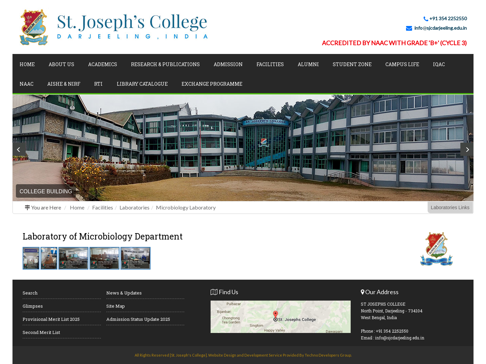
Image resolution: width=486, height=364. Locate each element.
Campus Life (402, 64)
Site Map (115, 306)
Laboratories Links (450, 207)
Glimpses (33, 306)
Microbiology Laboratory (186, 207)
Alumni (308, 64)
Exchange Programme (212, 84)
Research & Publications (165, 64)
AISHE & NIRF (63, 84)
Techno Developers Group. (328, 355)
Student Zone (352, 64)
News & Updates (124, 293)
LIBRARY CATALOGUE (142, 84)
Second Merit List (41, 332)
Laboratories (134, 207)
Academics (102, 64)
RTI (98, 84)
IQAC (439, 64)
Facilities (270, 64)
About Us (61, 64)
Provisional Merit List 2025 (51, 319)
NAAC (26, 84)
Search (30, 293)
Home (27, 64)
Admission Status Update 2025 (138, 319)
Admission (228, 64)
